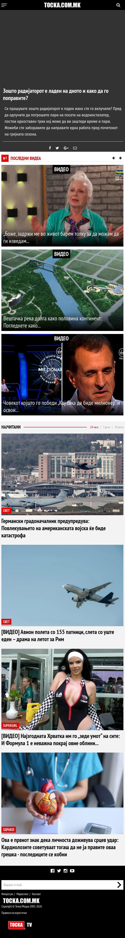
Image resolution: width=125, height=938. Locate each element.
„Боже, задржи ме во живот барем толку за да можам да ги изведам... (62, 237)
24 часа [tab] (94, 427)
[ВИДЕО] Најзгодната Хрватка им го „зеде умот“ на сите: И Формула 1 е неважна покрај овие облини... (62, 739)
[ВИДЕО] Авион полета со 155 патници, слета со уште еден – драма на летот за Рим (59, 635)
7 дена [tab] (106, 427)
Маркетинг (23, 894)
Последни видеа (26, 158)
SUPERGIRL (10, 725)
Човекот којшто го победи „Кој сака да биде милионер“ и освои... (61, 406)
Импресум (7, 894)
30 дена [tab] (119, 427)
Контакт (36, 894)
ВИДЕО (61, 169)
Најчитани (11, 427)
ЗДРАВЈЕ (8, 829)
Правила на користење (14, 912)
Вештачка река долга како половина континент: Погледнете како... (53, 321)
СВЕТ (6, 510)
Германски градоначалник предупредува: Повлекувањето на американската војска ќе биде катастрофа (55, 528)
